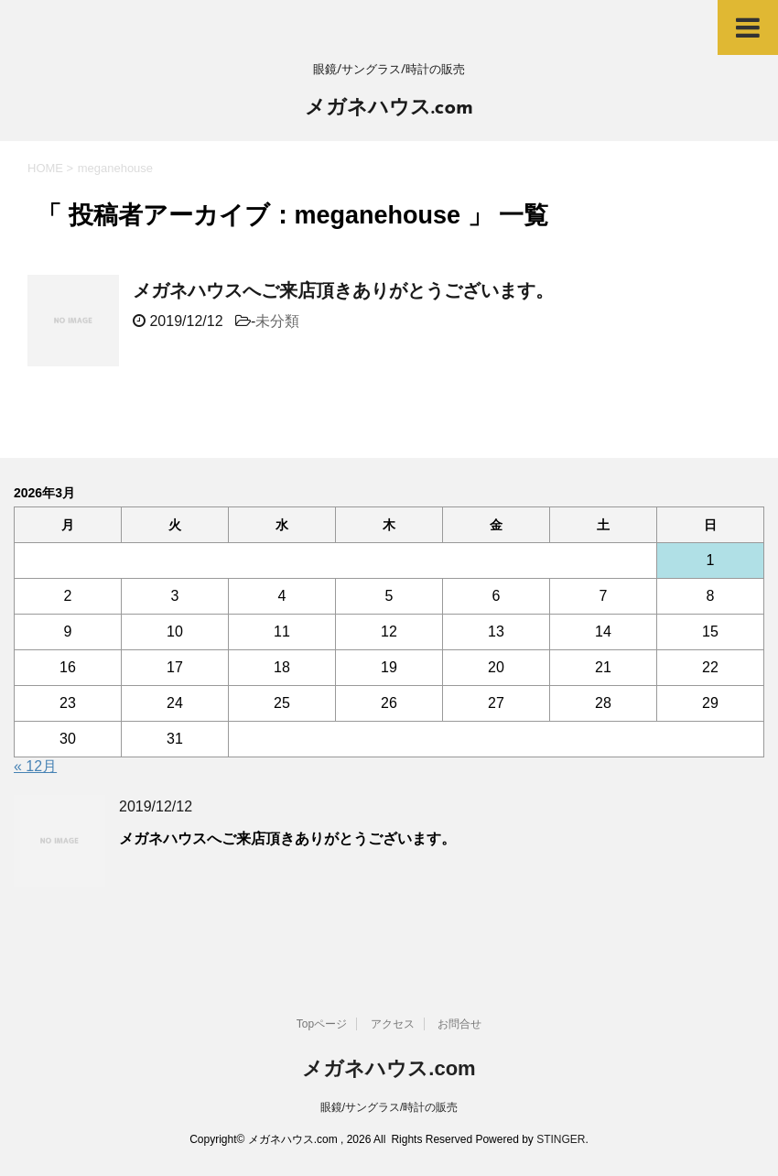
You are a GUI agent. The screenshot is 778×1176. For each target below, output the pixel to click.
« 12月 (35, 766)
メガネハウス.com (389, 108)
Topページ (322, 1024)
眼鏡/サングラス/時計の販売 (389, 1107)
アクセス (393, 1024)
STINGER (560, 1139)
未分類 (277, 321)
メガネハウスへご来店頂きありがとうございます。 (343, 290)
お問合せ (459, 1024)
